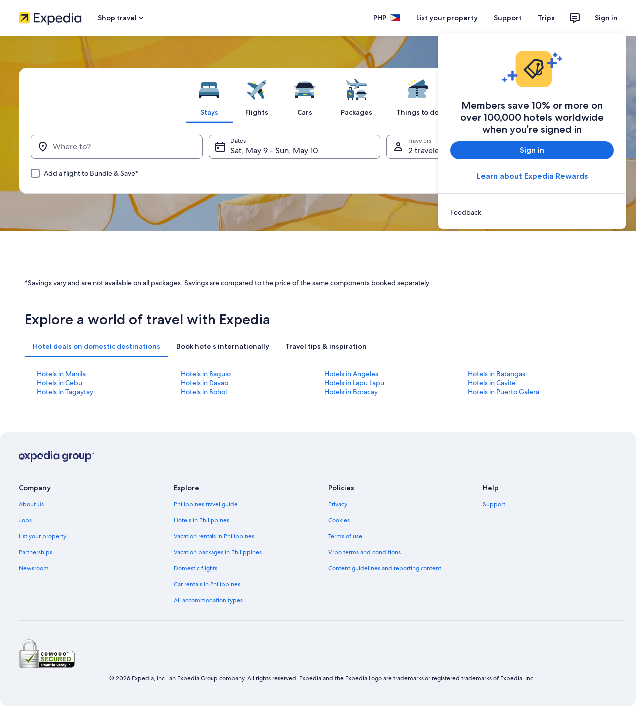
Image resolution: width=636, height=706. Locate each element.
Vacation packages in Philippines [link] (218, 552)
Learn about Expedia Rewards (531, 176)
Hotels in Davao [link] (204, 382)
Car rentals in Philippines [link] (207, 584)
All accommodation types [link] (208, 600)
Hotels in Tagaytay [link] (65, 391)
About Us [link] (31, 504)
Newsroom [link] (34, 568)
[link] (532, 212)
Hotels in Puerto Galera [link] (503, 391)
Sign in (606, 17)
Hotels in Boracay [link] (351, 391)
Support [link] (494, 504)
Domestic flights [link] (195, 568)
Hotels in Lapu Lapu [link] (354, 382)
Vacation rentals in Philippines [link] (214, 536)
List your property (447, 17)
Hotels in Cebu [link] (59, 382)
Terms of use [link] (345, 536)
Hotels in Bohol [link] (204, 391)
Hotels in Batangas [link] (496, 373)
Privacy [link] (337, 504)
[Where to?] (117, 147)
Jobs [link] (25, 520)
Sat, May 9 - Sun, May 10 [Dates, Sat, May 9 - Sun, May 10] (274, 150)
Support (508, 17)
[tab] (209, 95)
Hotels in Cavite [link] (492, 382)
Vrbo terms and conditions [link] (364, 552)
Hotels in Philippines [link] (201, 520)
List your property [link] (42, 536)
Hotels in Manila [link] (61, 373)
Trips (546, 17)
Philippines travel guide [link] (206, 504)
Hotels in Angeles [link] (351, 373)
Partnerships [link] (35, 552)
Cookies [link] (339, 520)
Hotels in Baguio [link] (206, 373)
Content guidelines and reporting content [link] (384, 568)
